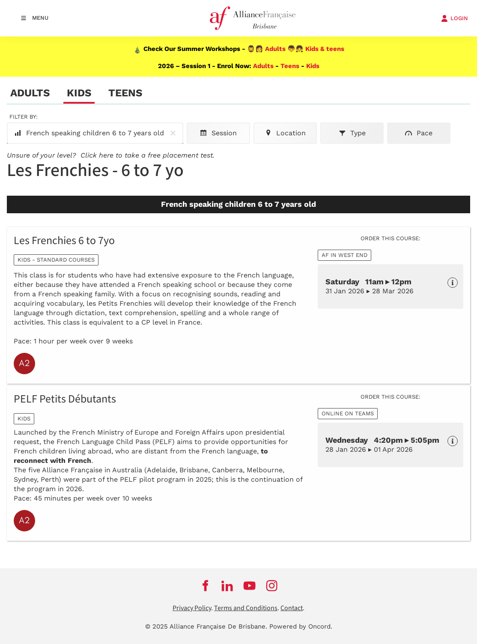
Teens (289, 66)
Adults (275, 49)
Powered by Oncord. (300, 626)
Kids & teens (324, 49)
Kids (312, 66)
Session (218, 133)
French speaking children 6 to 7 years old (97, 133)
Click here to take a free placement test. (147, 155)
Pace (418, 133)
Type (352, 133)
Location (285, 133)
